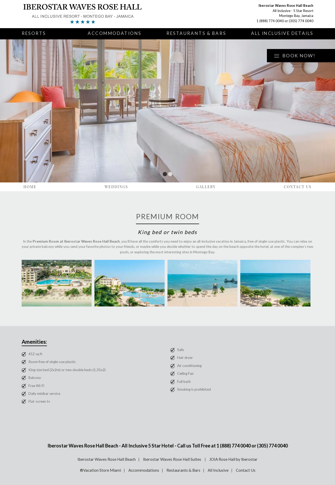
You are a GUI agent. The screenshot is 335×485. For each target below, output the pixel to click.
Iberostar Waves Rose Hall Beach (106, 459)
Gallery (206, 186)
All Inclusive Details (282, 33)
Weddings (116, 186)
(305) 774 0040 (301, 21)
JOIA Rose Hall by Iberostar (233, 459)
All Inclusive (218, 470)
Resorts (34, 33)
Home (30, 186)
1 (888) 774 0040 (270, 21)
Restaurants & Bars (196, 33)
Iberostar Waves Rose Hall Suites (172, 459)
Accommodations (114, 33)
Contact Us (298, 186)
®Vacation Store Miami (100, 470)
